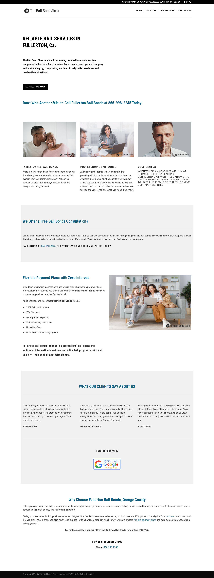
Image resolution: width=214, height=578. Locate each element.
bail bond (170, 516)
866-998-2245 (48, 246)
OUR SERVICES (167, 10)
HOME (139, 10)
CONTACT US (184, 10)
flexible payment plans (145, 520)
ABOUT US (151, 10)
